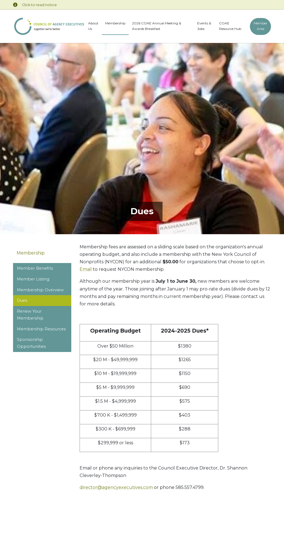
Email (86, 269)
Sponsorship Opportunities (31, 343)
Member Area (260, 26)
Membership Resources (41, 328)
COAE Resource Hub (230, 26)
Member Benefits (35, 268)
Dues (22, 300)
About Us (93, 26)
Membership (115, 23)
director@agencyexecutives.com (116, 487)
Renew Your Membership (30, 314)
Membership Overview (40, 289)
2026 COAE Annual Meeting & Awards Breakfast (156, 26)
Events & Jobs (204, 26)
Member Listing (33, 279)
